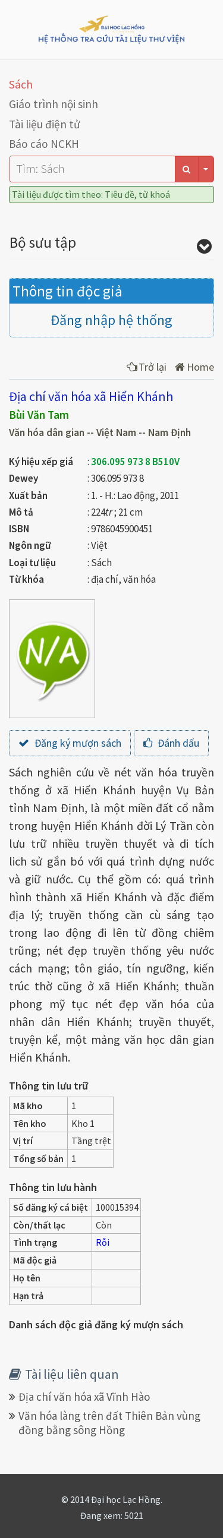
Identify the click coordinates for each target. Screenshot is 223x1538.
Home (194, 367)
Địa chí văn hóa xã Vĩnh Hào (84, 1396)
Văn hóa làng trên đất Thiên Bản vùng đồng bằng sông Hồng (109, 1422)
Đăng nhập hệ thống (111, 320)
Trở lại (147, 367)
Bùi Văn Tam (39, 415)
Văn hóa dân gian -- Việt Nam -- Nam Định (100, 432)
